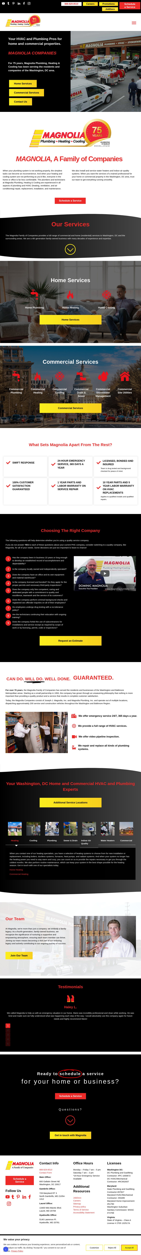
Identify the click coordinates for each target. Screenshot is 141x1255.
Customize (94, 1248)
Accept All (129, 1248)
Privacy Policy (17, 1251)
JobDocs (77, 1198)
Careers (77, 1200)
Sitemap (77, 1203)
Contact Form (45, 1173)
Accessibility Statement (84, 1212)
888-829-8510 (45, 1169)
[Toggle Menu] (134, 23)
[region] (70, 1245)
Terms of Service (81, 1210)
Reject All (112, 1248)
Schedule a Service (129, 6)
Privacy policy (79, 1207)
